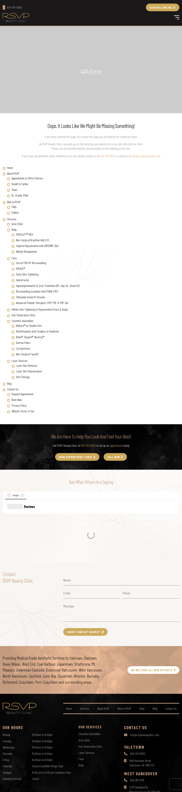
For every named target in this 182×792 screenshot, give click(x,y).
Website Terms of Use (23, 411)
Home (10, 168)
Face (14, 258)
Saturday (7, 704)
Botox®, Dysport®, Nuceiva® (30, 337)
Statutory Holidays (12, 717)
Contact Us (12, 389)
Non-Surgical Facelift (27, 354)
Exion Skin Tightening (27, 274)
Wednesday (8, 686)
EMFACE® (20, 268)
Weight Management (26, 251)
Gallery (15, 212)
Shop (141, 647)
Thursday (7, 692)
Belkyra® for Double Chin (29, 325)
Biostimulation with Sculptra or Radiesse (37, 331)
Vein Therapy (23, 377)
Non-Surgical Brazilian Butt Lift (32, 240)
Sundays (7, 711)
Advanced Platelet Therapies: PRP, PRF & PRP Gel (42, 303)
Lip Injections (23, 348)
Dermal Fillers (23, 343)
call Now (113, 457)
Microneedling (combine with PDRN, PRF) (37, 291)
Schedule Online (160, 7)
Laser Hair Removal (26, 365)
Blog (9, 383)
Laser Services (20, 361)
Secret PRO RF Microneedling (31, 263)
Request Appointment (22, 394)
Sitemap (107, 786)
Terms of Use (93, 786)
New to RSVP (14, 202)
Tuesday (7, 680)
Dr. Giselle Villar (20, 195)
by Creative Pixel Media (168, 786)
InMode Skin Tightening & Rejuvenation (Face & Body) (40, 309)
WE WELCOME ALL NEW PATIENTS (151, 608)
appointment (116, 445)
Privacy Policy (19, 405)
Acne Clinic (17, 224)
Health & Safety (20, 184)
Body (14, 229)
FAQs (14, 207)
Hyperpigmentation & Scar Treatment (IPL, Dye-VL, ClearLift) (47, 286)
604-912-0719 (137, 719)
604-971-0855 (107, 156)
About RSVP (13, 173)
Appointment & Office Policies (27, 178)
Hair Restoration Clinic (23, 315)
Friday (6, 698)
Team (14, 190)
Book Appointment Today (75, 457)
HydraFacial (22, 280)
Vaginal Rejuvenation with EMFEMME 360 (37, 246)
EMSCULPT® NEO (24, 234)
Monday (6, 673)
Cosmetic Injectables (22, 321)
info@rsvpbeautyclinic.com (145, 156)
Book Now (17, 400)
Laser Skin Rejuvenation (29, 371)
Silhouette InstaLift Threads (30, 297)
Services (11, 219)
